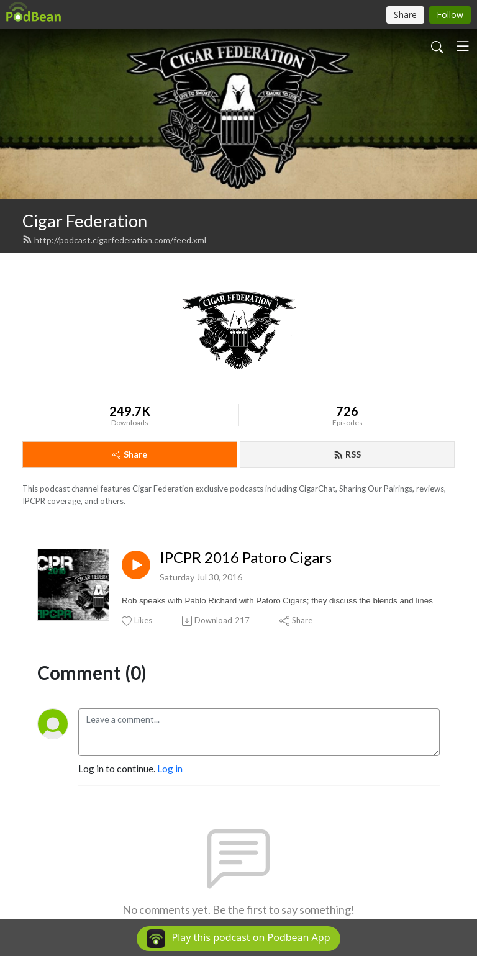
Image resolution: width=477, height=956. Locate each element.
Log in (170, 768)
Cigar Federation (84, 220)
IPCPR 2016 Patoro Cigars (246, 557)
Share (129, 454)
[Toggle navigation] (462, 46)
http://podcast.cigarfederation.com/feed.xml (114, 240)
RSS (347, 454)
